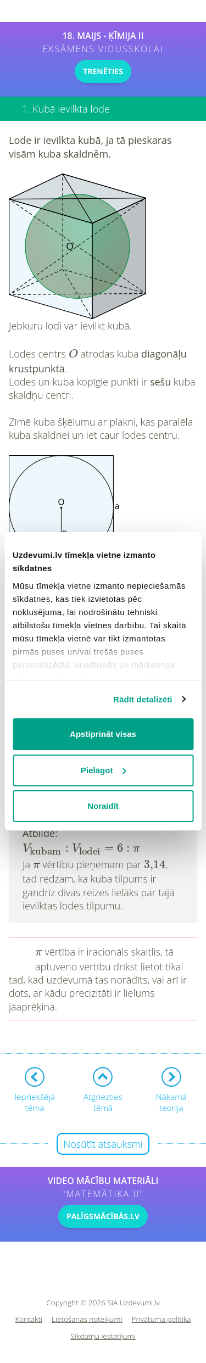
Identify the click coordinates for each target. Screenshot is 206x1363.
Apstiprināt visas (103, 734)
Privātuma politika (161, 1319)
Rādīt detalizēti (142, 699)
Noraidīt (103, 806)
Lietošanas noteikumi (87, 1319)
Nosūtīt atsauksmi (103, 1143)
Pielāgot (103, 770)
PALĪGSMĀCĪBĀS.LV (103, 1216)
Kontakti (29, 1319)
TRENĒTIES (103, 71)
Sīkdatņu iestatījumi (102, 1336)
